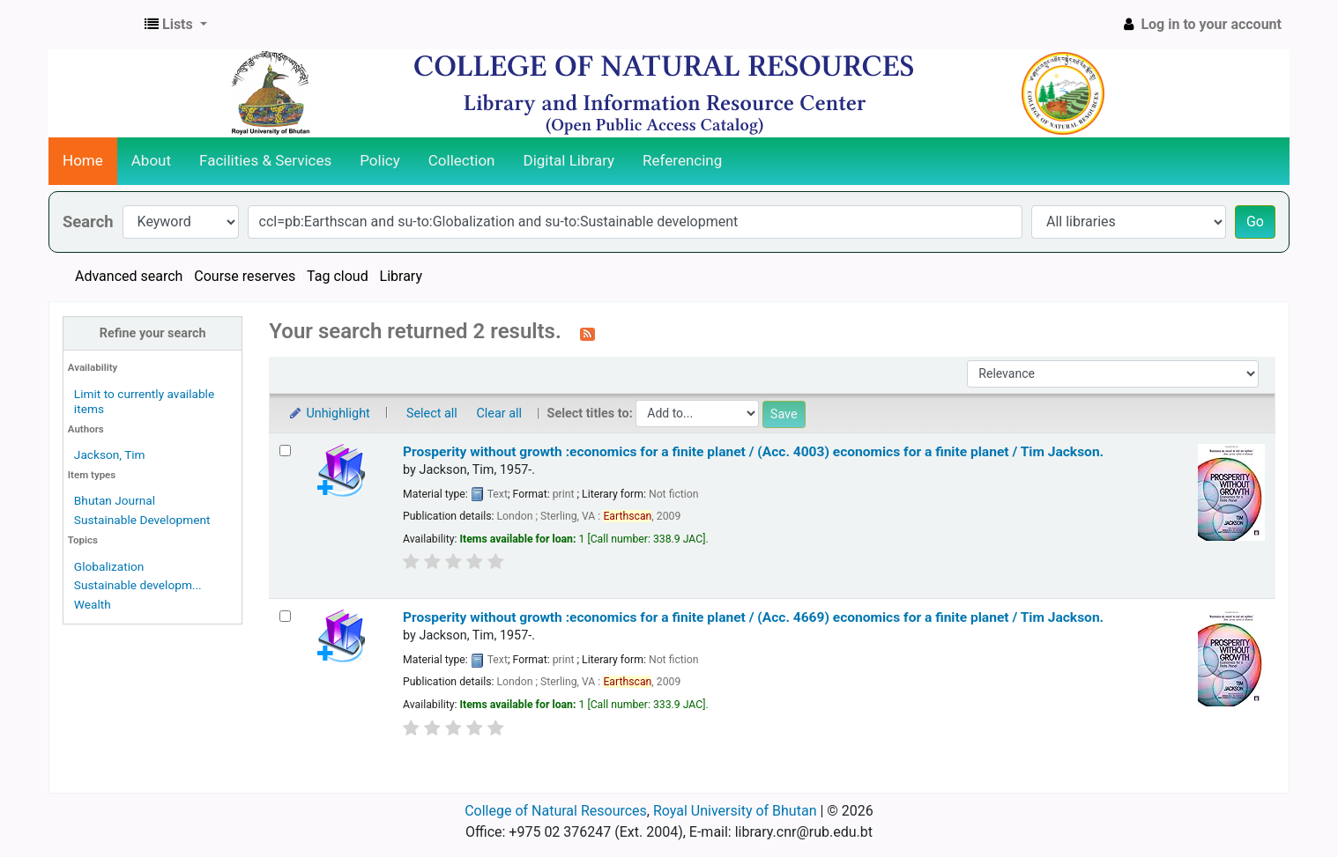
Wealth (92, 604)
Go (1255, 221)
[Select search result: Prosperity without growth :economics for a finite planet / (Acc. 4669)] (285, 616)
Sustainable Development (142, 520)
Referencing (682, 160)
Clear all (499, 413)
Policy (380, 160)
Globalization (109, 566)
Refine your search (153, 333)
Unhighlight (328, 413)
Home (83, 160)
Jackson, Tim (109, 454)
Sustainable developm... (138, 585)
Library (401, 276)
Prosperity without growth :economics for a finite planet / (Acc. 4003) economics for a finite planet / (753, 452)
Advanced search (128, 276)
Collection (461, 160)
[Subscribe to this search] (587, 333)
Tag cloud (337, 276)
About (151, 160)
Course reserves (244, 276)
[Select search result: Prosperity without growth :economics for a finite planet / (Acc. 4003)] (285, 450)
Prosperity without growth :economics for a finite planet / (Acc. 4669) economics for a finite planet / (753, 617)
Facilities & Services (265, 160)
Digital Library (569, 160)
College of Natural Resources (556, 810)
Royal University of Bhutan (735, 810)
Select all (431, 413)
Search (88, 221)
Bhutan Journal (114, 500)
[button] (176, 24)
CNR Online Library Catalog (93, 24)
